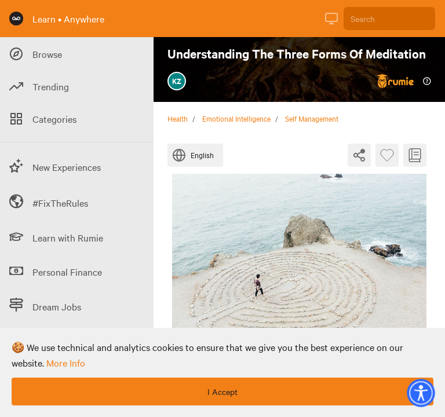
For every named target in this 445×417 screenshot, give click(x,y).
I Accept (222, 391)
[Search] (389, 18)
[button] (421, 393)
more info (65, 362)
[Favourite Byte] (387, 155)
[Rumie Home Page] (16, 18)
